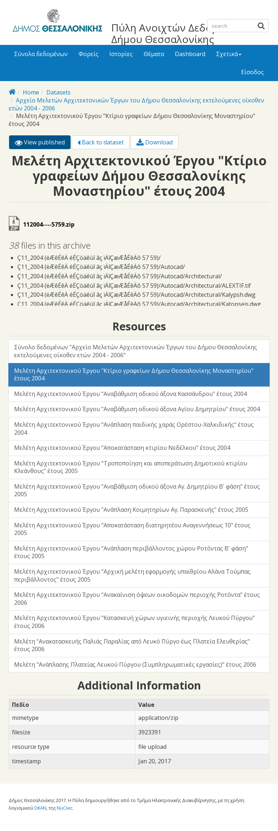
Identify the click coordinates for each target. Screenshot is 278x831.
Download (154, 142)
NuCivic (64, 808)
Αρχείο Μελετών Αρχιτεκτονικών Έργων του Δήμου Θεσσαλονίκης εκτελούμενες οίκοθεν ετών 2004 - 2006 (136, 104)
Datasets (58, 92)
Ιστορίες (121, 54)
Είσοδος (252, 72)
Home (31, 92)
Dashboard (190, 54)
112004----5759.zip (49, 224)
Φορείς (88, 54)
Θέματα (154, 54)
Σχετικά (228, 54)
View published (43, 143)
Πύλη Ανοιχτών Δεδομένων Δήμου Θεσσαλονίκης (177, 33)
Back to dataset (100, 142)
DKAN (40, 808)
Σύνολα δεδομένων (41, 54)
